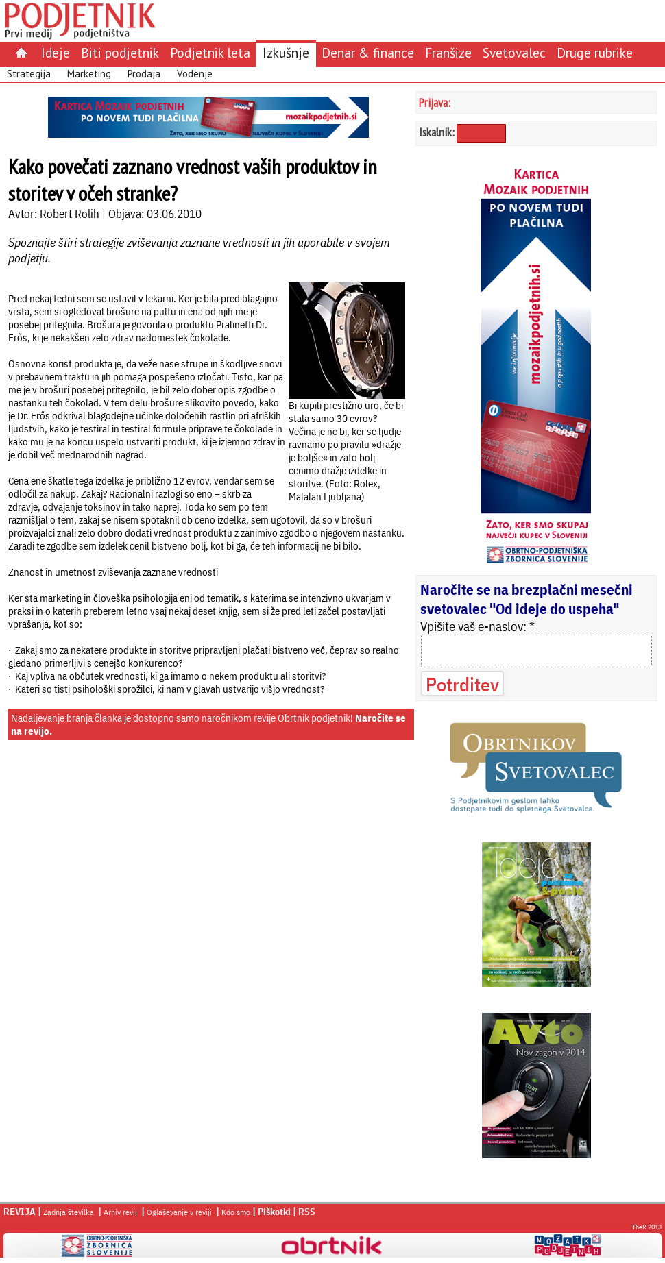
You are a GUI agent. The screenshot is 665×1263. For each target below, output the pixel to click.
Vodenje (195, 73)
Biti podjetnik (120, 52)
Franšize (448, 52)
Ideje (55, 52)
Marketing (89, 73)
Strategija (29, 73)
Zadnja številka (68, 1212)
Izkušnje (286, 52)
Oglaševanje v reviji (179, 1212)
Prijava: (434, 102)
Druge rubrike (595, 52)
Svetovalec (514, 52)
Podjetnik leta (210, 52)
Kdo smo (235, 1212)
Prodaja (144, 73)
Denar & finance (368, 52)
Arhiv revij (120, 1212)
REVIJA (19, 1211)
